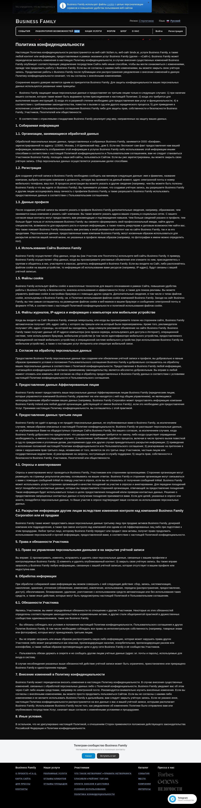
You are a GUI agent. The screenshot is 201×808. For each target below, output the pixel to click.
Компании (144, 784)
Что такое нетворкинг (88, 773)
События (143, 773)
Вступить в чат (108, 756)
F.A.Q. (33, 773)
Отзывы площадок (55, 784)
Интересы (144, 789)
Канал (88, 756)
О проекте (22, 773)
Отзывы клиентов (55, 779)
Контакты (22, 789)
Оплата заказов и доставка (91, 784)
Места (142, 779)
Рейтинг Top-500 (98, 779)
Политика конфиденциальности (94, 794)
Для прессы (23, 784)
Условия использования (89, 789)
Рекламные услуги (55, 773)
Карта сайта (23, 779)
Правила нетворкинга (117, 773)
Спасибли (80, 779)
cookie (110, 4)
